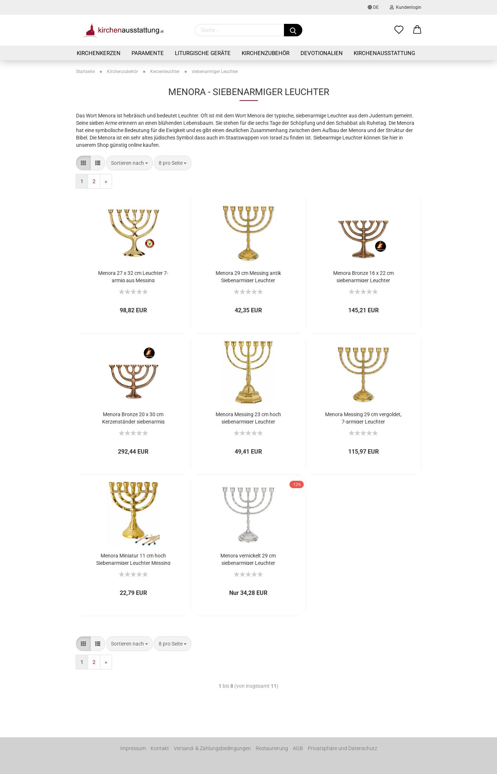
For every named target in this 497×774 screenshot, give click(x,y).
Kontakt (160, 748)
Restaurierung (272, 748)
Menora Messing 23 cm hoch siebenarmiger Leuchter (248, 417)
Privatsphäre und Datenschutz (342, 748)
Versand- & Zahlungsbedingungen (212, 748)
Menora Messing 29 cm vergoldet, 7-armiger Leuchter (363, 417)
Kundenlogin (405, 7)
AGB (298, 748)
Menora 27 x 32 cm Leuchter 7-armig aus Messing (133, 276)
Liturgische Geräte (203, 53)
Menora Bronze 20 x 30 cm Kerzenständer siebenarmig (133, 417)
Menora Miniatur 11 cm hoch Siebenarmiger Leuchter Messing (133, 559)
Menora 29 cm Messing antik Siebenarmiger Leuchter (248, 276)
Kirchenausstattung (384, 53)
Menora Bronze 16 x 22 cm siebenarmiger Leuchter (363, 276)
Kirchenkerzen (98, 53)
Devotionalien (321, 53)
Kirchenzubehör (265, 53)
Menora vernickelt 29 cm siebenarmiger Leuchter (248, 559)
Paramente (148, 53)
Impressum (133, 748)
